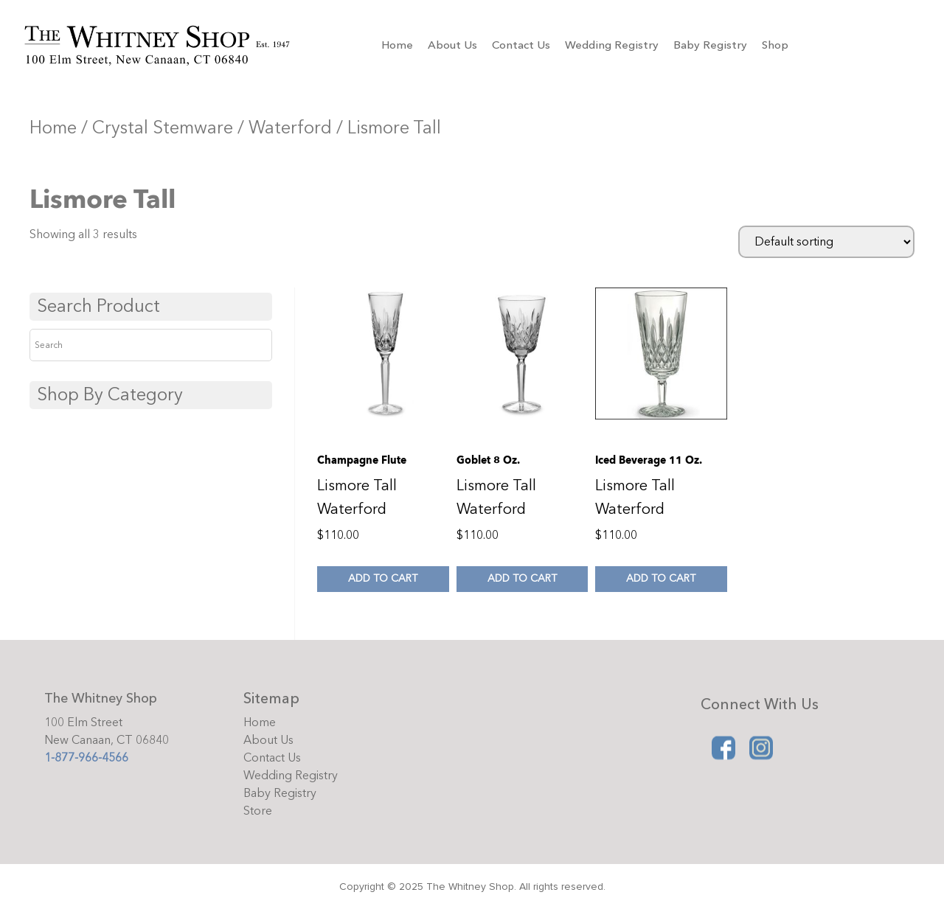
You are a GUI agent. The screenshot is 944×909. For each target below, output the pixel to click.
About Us (452, 45)
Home (397, 45)
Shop (775, 45)
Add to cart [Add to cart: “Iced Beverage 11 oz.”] (660, 578)
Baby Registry (710, 45)
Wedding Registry (612, 45)
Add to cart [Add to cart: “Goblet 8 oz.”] (522, 578)
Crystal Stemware (162, 128)
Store (257, 811)
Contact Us (521, 45)
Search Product (98, 306)
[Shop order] (826, 242)
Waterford (290, 128)
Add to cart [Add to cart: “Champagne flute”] (382, 578)
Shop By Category (110, 395)
